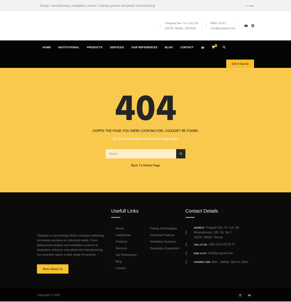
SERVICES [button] (117, 47)
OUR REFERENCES (144, 47)
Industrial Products (162, 235)
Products (121, 242)
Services (121, 248)
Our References (126, 255)
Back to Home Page (145, 166)
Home (120, 229)
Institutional (123, 235)
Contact (121, 268)
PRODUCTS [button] (94, 47)
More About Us (53, 269)
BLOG (169, 47)
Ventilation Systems (163, 242)
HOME (46, 47)
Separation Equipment (164, 248)
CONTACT (187, 47)
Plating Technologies (163, 229)
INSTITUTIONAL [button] (68, 47)
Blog (119, 262)
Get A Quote (240, 64)
